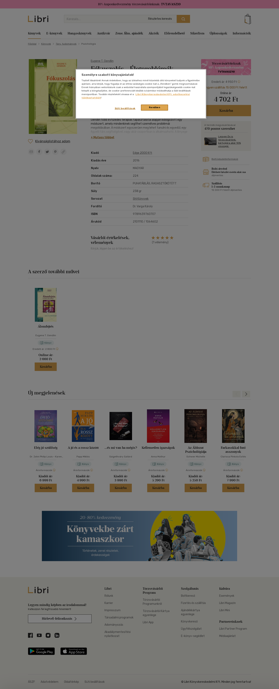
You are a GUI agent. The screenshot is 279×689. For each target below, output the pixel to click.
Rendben (154, 107)
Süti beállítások (125, 108)
